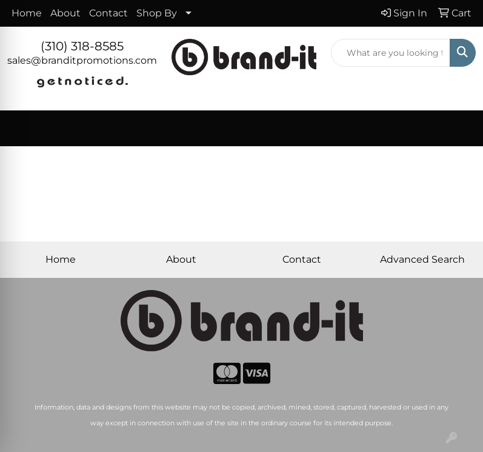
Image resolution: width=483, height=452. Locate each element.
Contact (108, 13)
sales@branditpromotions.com (82, 60)
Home (27, 13)
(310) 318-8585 (82, 46)
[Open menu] (459, 128)
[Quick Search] (390, 53)
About (65, 13)
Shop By (156, 13)
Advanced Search (422, 259)
